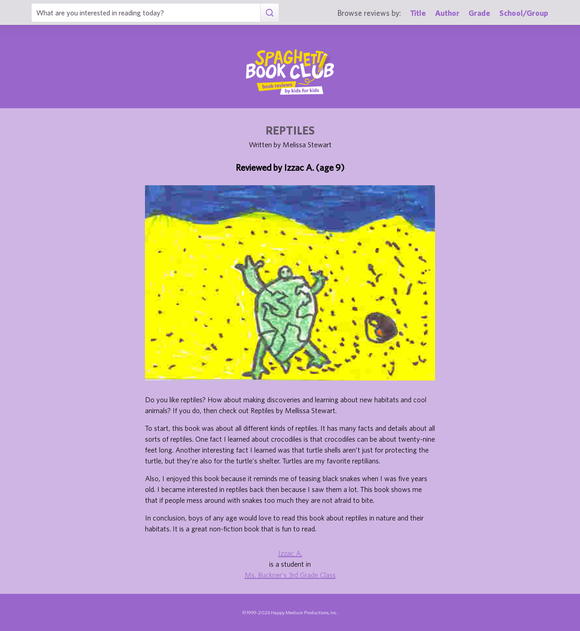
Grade (479, 13)
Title (418, 13)
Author (447, 13)
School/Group (523, 13)
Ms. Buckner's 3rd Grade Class (290, 575)
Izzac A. (290, 553)
